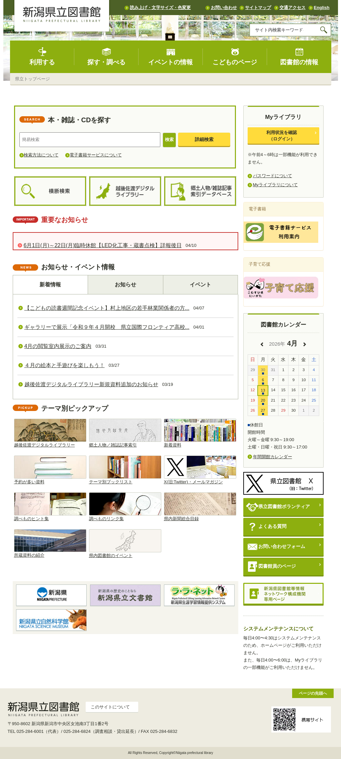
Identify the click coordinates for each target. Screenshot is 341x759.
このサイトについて (110, 706)
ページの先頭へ (313, 693)
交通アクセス (292, 7)
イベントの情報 (170, 56)
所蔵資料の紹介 (50, 543)
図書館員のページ (271, 566)
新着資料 (200, 433)
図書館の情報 (299, 56)
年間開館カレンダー (272, 456)
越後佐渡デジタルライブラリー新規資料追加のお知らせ (91, 384)
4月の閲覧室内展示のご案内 (58, 346)
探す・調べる (106, 56)
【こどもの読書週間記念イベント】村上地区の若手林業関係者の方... (106, 308)
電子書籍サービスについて (96, 154)
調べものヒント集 (50, 506)
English (322, 7)
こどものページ (234, 56)
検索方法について (41, 154)
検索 (169, 139)
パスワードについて (272, 175)
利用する (42, 56)
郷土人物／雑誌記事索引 (125, 433)
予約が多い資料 (50, 470)
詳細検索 (204, 139)
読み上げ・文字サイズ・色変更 (160, 7)
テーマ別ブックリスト (125, 470)
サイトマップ (258, 7)
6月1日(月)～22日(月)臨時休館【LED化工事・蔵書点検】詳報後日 (103, 245)
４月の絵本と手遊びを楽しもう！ (64, 365)
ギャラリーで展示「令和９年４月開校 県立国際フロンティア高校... (106, 327)
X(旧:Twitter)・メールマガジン (200, 470)
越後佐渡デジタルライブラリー (50, 433)
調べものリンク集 (125, 506)
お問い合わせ (224, 7)
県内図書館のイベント (125, 543)
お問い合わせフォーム (275, 546)
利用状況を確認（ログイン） (281, 135)
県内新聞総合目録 (200, 506)
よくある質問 (266, 526)
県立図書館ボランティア (278, 506)
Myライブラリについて (275, 184)
